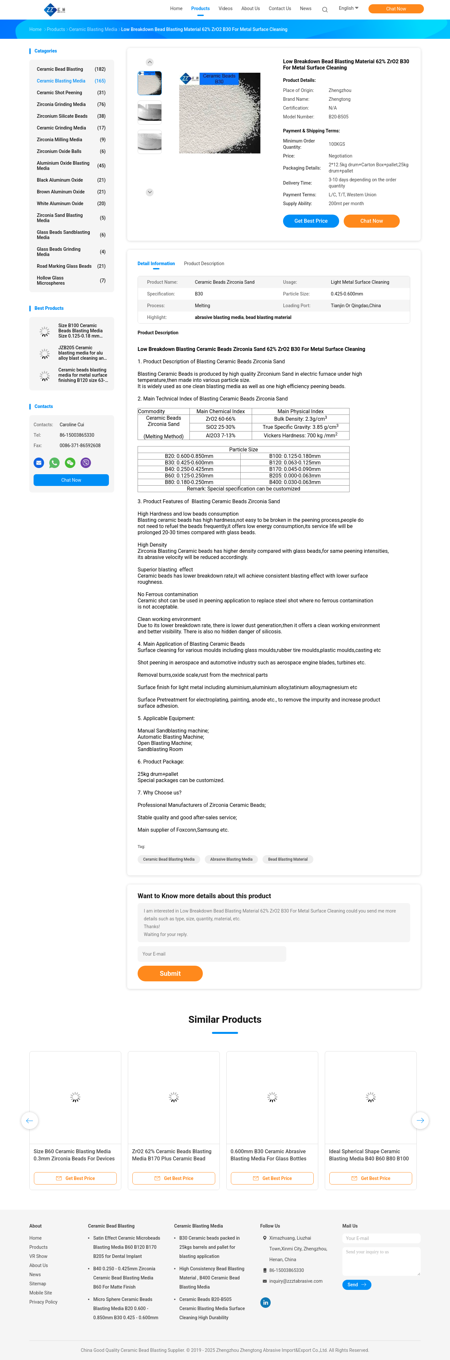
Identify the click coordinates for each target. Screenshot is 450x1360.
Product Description (204, 263)
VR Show (38, 1256)
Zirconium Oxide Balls (71, 151)
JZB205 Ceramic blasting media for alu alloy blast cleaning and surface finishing (82, 353)
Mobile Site (40, 1292)
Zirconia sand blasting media (71, 218)
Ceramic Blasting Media (71, 81)
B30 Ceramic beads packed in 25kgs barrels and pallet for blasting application (209, 1247)
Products (38, 1247)
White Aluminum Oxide (71, 203)
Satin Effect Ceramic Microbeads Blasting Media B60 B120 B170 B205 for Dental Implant (126, 1247)
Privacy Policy (43, 1302)
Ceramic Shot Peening (71, 92)
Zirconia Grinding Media (71, 104)
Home (35, 1238)
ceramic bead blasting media (169, 859)
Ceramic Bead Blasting (71, 69)
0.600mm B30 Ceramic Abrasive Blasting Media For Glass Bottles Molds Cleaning (269, 1158)
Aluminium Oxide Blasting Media (71, 165)
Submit (170, 973)
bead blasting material (288, 859)
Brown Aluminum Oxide (71, 192)
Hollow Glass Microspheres (71, 280)
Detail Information (156, 263)
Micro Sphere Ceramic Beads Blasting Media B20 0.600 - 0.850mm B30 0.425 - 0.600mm (125, 1308)
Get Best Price (311, 221)
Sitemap (37, 1283)
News (35, 1274)
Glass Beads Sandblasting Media (71, 235)
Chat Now (396, 8)
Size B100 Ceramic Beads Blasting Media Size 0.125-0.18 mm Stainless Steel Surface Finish (82, 331)
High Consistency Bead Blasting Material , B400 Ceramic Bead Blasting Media (212, 1278)
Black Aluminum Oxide (71, 180)
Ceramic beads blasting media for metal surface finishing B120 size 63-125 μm (82, 375)
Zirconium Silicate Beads (71, 116)
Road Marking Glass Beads (71, 266)
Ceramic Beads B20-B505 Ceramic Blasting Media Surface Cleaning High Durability (212, 1308)
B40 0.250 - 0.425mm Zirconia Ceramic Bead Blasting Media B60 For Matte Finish (124, 1278)
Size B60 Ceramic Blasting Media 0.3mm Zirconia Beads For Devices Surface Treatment (74, 1158)
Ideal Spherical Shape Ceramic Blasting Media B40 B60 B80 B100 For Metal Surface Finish (369, 1158)
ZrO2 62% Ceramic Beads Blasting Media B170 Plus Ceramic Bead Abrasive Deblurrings (172, 1158)
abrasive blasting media (231, 859)
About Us (38, 1265)
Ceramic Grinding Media (71, 128)
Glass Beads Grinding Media (71, 252)
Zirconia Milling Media (71, 139)
